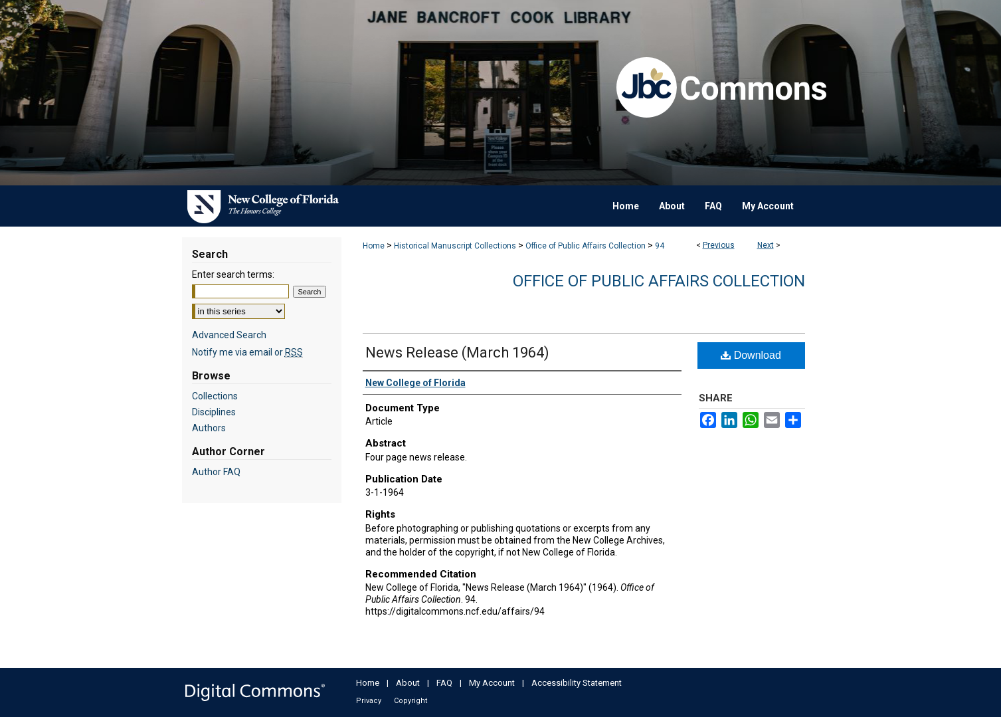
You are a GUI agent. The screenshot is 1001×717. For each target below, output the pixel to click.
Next (765, 245)
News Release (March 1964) (457, 352)
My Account (492, 683)
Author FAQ (216, 471)
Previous (719, 245)
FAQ (444, 683)
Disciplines (214, 412)
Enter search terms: (233, 274)
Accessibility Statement (576, 683)
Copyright (410, 700)
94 (659, 246)
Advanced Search (229, 335)
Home (374, 246)
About (408, 683)
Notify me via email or (247, 352)
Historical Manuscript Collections (455, 246)
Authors (209, 428)
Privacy (368, 700)
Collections (215, 396)
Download (751, 355)
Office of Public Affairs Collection (585, 246)
